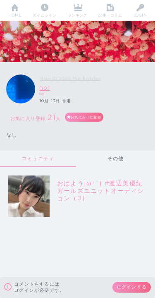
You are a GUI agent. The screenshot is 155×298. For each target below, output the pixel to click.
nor (44, 87)
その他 (115, 158)
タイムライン (44, 15)
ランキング (77, 15)
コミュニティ (37, 158)
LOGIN (140, 15)
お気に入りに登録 (86, 117)
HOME (14, 15)
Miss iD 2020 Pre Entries (70, 78)
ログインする (132, 287)
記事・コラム (110, 15)
